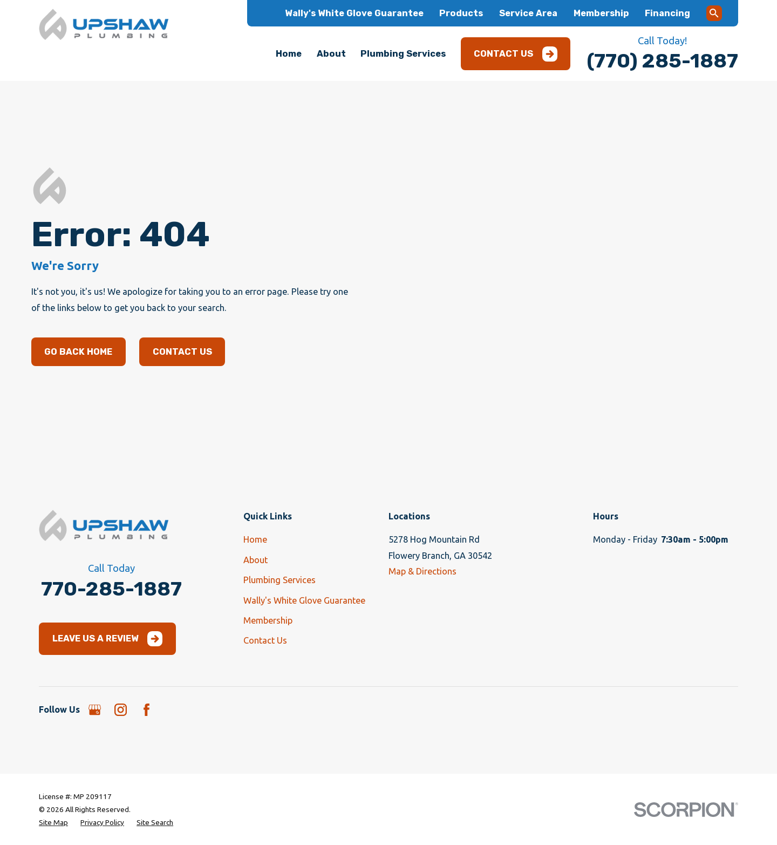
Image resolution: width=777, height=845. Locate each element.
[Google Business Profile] (94, 710)
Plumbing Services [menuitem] (403, 54)
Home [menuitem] (289, 54)
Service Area (528, 13)
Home (255, 539)
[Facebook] (146, 710)
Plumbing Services (279, 580)
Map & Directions (422, 571)
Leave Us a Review (107, 638)
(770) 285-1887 (662, 60)
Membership (601, 13)
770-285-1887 (111, 588)
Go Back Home (78, 352)
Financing (667, 13)
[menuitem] (53, 822)
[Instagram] (120, 710)
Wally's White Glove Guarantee (354, 13)
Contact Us (515, 54)
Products (461, 13)
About (255, 560)
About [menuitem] (331, 54)
